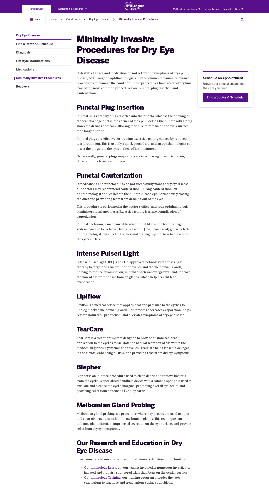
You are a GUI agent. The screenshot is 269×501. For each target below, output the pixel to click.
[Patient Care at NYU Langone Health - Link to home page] (134, 6)
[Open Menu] (35, 19)
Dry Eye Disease (99, 19)
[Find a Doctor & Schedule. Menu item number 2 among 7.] (43, 44)
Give (239, 9)
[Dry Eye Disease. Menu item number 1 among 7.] (28, 35)
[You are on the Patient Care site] (36, 8)
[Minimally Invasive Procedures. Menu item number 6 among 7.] (42, 78)
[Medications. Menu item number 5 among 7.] (43, 69)
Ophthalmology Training (102, 478)
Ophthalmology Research (103, 468)
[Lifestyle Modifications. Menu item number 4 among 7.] (43, 61)
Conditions (73, 19)
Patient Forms (211, 9)
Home (53, 19)
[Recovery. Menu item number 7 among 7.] (43, 86)
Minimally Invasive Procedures (138, 19)
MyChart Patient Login (186, 9)
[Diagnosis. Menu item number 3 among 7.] (43, 52)
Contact (227, 9)
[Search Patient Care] (242, 19)
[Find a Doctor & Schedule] (225, 97)
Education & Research (72, 8)
